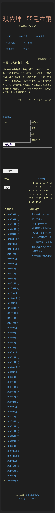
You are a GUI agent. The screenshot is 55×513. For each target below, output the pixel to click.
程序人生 (40, 36)
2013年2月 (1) (13, 446)
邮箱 (19, 128)
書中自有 (23, 36)
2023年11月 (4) (13, 244)
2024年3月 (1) (13, 229)
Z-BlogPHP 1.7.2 (32, 495)
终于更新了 (37, 219)
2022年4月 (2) (13, 283)
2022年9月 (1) (13, 268)
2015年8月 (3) (13, 357)
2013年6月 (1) (13, 426)
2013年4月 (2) (13, 436)
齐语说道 (27, 49)
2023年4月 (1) (13, 254)
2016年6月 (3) (13, 333)
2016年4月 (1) (13, 343)
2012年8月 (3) (13, 471)
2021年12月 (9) (13, 293)
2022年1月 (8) (13, 288)
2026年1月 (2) (13, 214)
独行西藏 (27, 43)
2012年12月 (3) (13, 451)
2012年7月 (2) (13, 476)
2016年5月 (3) (13, 337)
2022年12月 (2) (13, 259)
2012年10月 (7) (13, 461)
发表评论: (7, 117)
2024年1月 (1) (13, 234)
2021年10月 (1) (13, 303)
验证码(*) (35, 140)
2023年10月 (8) (13, 249)
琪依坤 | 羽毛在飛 (27, 19)
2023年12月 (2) (13, 239)
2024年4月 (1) (13, 224)
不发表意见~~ (38, 251)
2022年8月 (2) (13, 273)
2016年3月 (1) (13, 347)
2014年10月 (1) (13, 372)
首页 (8, 36)
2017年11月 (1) (13, 328)
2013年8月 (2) (13, 416)
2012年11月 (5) (13, 456)
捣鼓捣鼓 (10, 43)
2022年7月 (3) (13, 278)
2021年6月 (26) (13, 313)
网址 (19, 134)
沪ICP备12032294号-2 (27, 499)
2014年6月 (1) (13, 382)
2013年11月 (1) (13, 412)
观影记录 (10, 49)
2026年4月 (40, 179)
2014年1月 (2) (13, 402)
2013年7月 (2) (13, 421)
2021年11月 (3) (13, 298)
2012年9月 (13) (13, 466)
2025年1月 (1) (13, 219)
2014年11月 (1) (13, 367)
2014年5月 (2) (13, 387)
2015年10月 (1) (13, 352)
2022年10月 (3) (13, 264)
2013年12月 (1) (13, 407)
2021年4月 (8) (13, 323)
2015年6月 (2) (13, 362)
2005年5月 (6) (13, 481)
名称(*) (20, 122)
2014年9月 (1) (13, 377)
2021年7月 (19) (13, 308)
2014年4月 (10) (13, 392)
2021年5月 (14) (13, 318)
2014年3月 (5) (13, 397)
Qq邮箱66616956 (39, 224)
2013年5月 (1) (13, 431)
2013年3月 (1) (13, 441)
